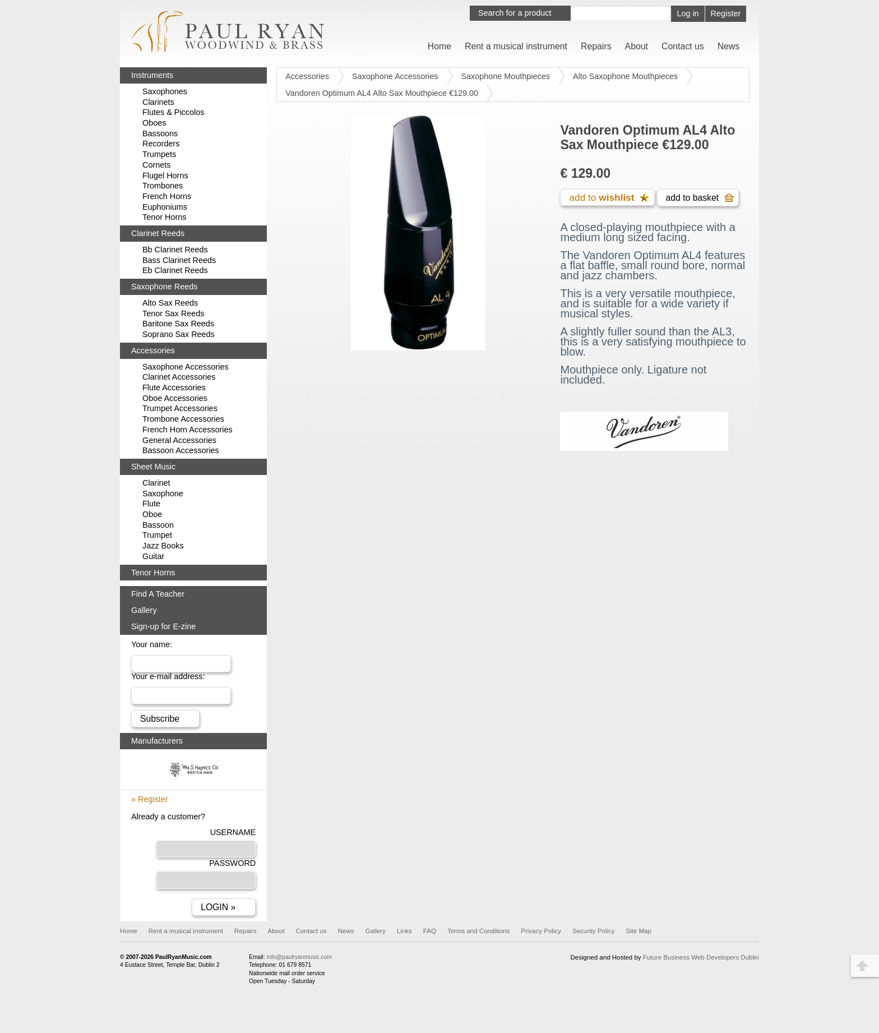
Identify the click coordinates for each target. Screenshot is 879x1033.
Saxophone (162, 493)
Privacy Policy (541, 937)
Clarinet (156, 482)
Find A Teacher (157, 593)
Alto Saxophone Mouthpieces (625, 76)
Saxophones (164, 91)
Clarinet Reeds (157, 233)
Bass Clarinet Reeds (179, 260)
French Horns (166, 196)
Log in (687, 13)
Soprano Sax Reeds (178, 334)
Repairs (596, 46)
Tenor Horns (164, 217)
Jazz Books (163, 545)
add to (601, 198)
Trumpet (157, 535)
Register (726, 13)
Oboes (154, 122)
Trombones (162, 185)
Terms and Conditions (478, 937)
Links (404, 937)
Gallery (144, 610)
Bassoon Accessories (180, 450)
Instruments (152, 75)
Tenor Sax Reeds (173, 313)
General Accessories (179, 440)
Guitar (153, 556)
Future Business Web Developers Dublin (701, 964)
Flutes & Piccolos (173, 112)
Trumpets (159, 154)
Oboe (152, 514)
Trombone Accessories (183, 418)
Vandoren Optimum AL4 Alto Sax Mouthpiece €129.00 (381, 93)
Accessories (307, 76)
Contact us (682, 46)
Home (439, 46)
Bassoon (158, 524)
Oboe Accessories (174, 398)
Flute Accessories (174, 387)
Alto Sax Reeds (170, 302)
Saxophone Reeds (164, 286)
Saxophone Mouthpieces (505, 76)
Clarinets (158, 102)
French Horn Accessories (187, 429)
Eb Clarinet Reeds (175, 270)
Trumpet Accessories (180, 408)
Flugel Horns (165, 175)
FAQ (429, 937)
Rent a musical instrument (516, 46)
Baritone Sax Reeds (178, 323)
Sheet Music (153, 466)
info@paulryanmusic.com (299, 964)
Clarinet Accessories (178, 376)
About (636, 46)
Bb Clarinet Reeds (175, 249)
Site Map (638, 937)
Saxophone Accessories (395, 76)
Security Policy (593, 937)
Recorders (160, 143)
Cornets (156, 164)
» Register (149, 802)
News (729, 46)
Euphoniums (164, 206)
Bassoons (160, 133)
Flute (151, 503)
